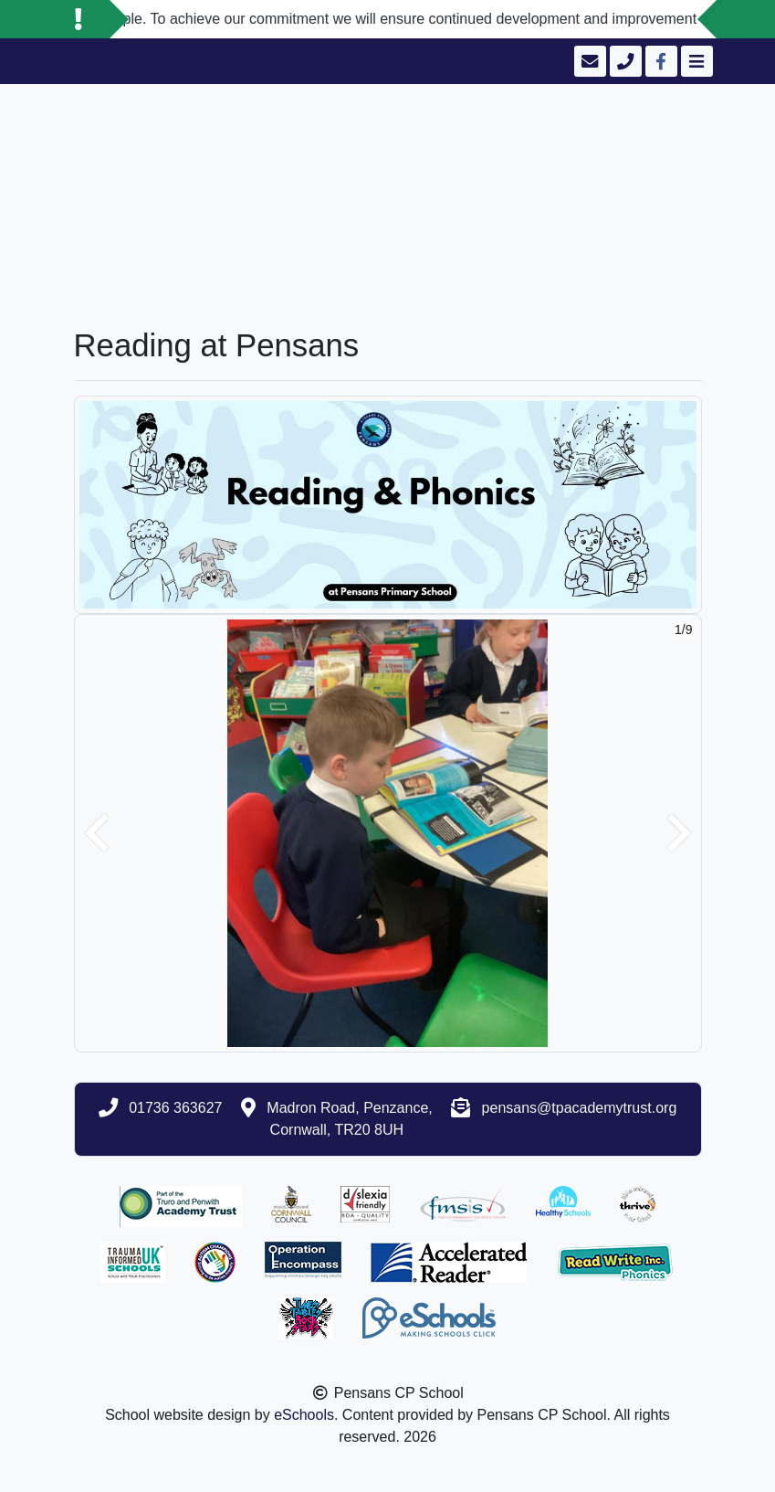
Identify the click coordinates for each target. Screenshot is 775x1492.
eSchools (304, 1415)
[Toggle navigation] (695, 61)
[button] (97, 833)
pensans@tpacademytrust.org (579, 1108)
